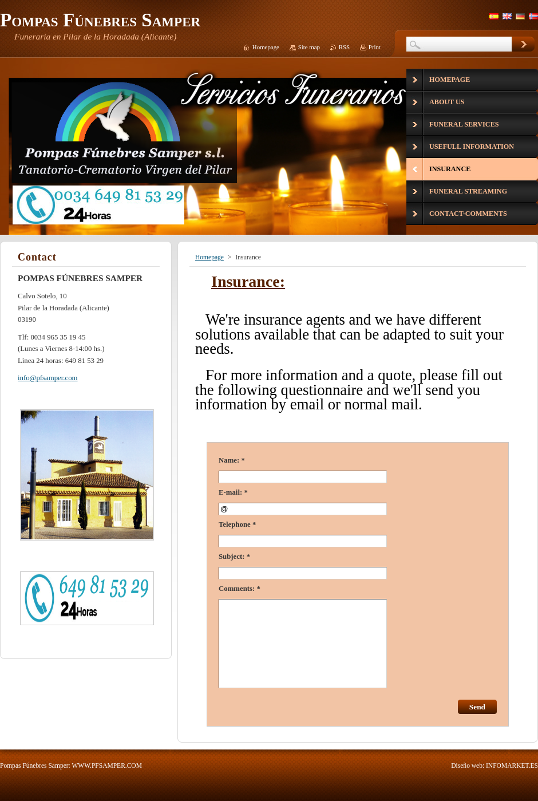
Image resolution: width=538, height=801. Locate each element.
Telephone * (237, 524)
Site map (309, 47)
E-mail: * (233, 492)
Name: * (232, 460)
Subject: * (234, 557)
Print (375, 47)
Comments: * (239, 589)
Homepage (209, 257)
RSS (344, 47)
